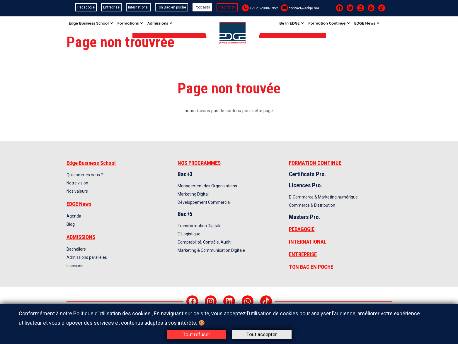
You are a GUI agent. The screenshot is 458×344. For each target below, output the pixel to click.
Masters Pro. (304, 216)
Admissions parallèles (87, 257)
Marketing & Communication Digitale (211, 250)
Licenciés (75, 265)
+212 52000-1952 (264, 8)
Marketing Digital (193, 194)
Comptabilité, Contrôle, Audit (204, 242)
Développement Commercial (204, 202)
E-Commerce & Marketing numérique (323, 197)
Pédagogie (86, 7)
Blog (71, 224)
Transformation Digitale (200, 225)
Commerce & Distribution (312, 205)
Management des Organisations (207, 186)
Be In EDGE (296, 24)
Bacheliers (76, 249)
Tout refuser (196, 334)
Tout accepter (261, 334)
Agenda (74, 216)
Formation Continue (334, 24)
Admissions (163, 24)
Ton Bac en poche (171, 7)
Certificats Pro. (307, 174)
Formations (131, 24)
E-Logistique (189, 234)
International (138, 7)
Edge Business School (91, 24)
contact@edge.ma (304, 8)
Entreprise (111, 7)
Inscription (227, 7)
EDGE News (373, 24)
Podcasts (202, 7)
